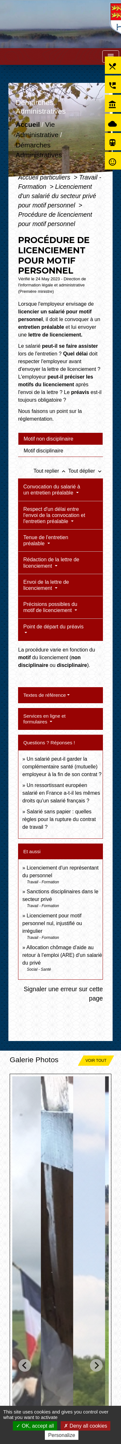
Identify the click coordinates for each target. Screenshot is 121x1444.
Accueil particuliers (45, 177)
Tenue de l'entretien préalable (45, 540)
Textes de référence (44, 695)
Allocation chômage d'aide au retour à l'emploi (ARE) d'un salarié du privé (62, 955)
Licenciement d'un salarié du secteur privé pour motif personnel (57, 196)
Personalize (61, 1435)
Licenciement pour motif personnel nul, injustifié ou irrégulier (52, 923)
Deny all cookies (85, 1426)
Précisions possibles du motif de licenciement (50, 607)
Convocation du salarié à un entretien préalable (51, 489)
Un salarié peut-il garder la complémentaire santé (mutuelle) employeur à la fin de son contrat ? (61, 766)
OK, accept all (35, 1426)
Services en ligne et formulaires (44, 718)
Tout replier (51, 471)
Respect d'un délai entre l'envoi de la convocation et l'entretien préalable (54, 515)
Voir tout (96, 1060)
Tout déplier (85, 471)
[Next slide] (96, 1365)
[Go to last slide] (24, 1365)
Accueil (28, 124)
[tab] (60, 439)
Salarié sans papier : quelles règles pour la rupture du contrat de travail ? (59, 819)
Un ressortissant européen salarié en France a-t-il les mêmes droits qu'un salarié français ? (61, 793)
